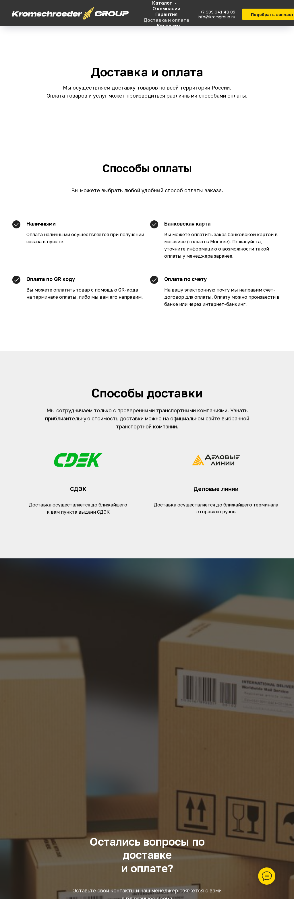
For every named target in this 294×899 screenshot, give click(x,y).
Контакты (168, 26)
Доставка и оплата (166, 20)
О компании (166, 8)
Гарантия (166, 14)
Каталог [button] (162, 3)
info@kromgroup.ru (216, 16)
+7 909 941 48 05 (217, 11)
